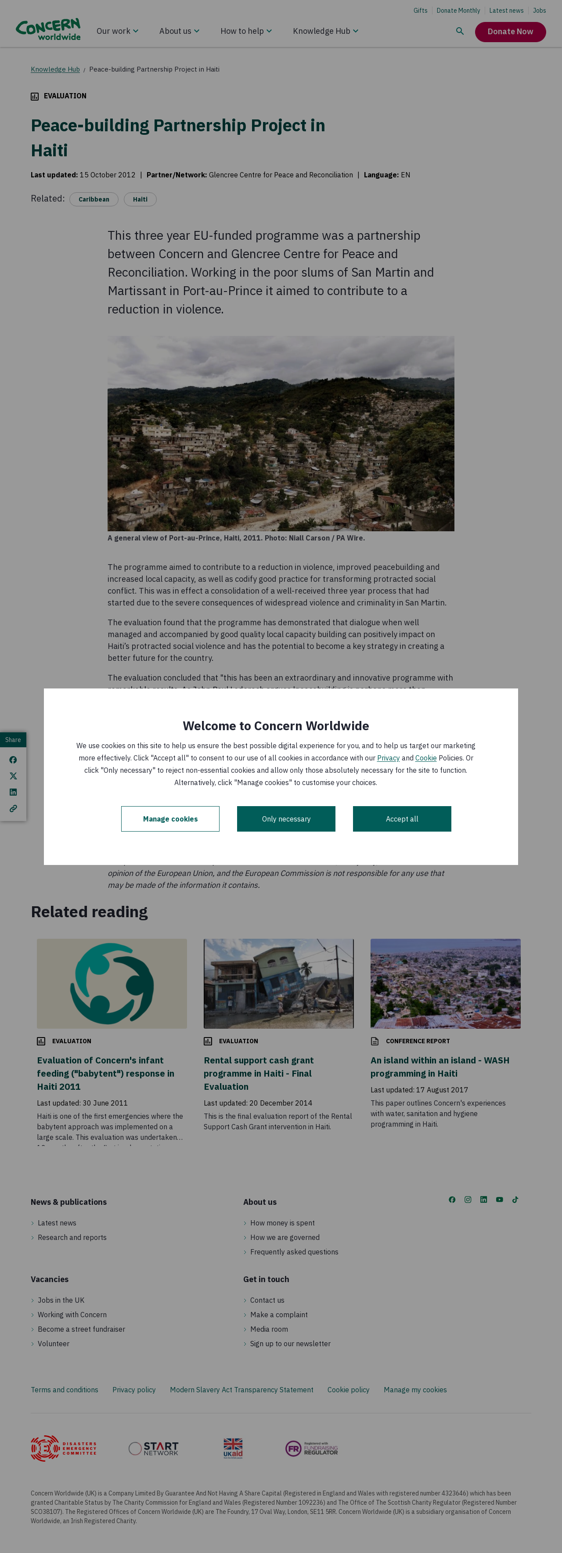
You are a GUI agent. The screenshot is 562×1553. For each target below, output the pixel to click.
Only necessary (286, 818)
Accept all (402, 818)
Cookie (426, 757)
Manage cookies (170, 818)
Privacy (388, 757)
